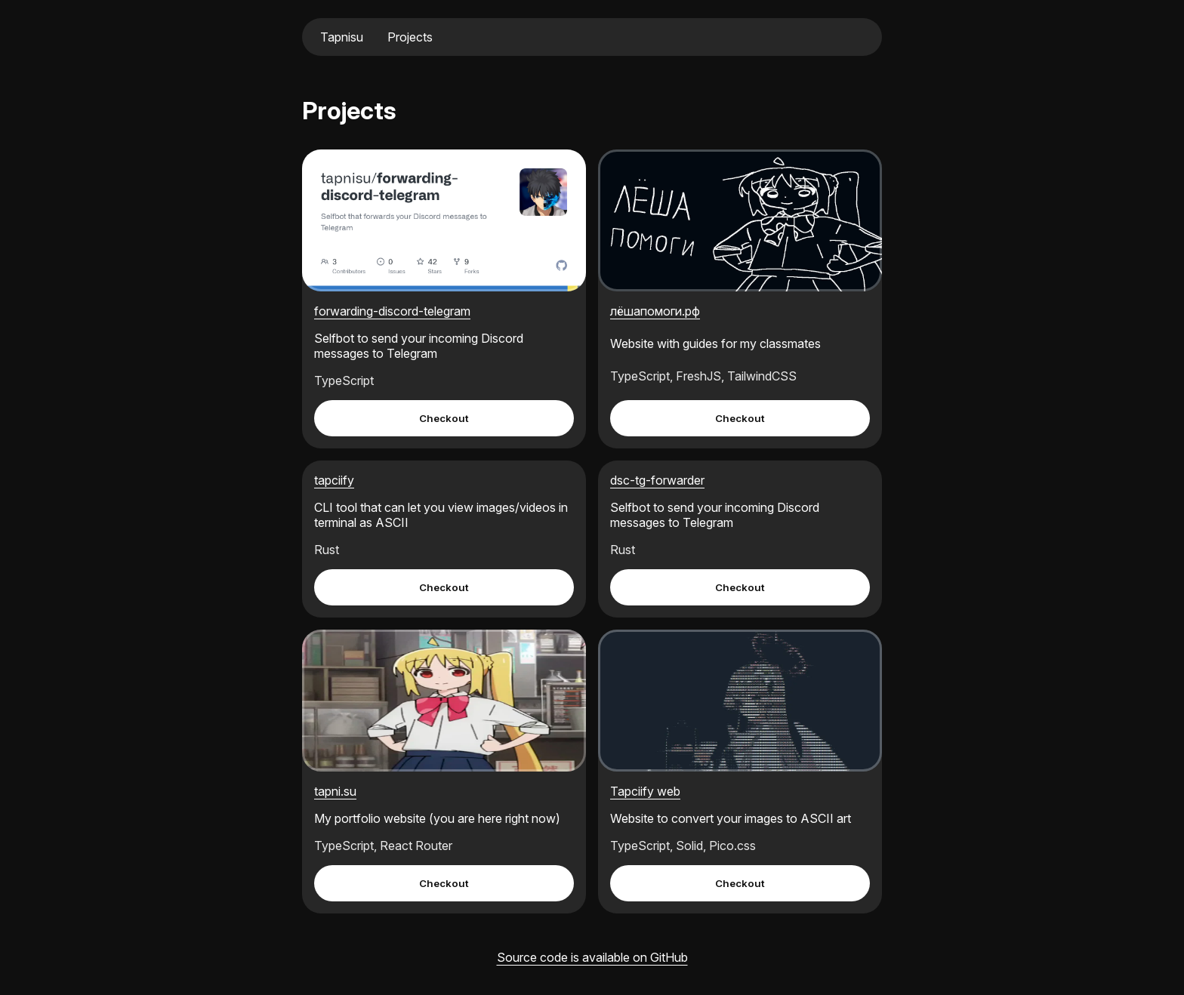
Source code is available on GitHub (592, 957)
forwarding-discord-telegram (392, 311)
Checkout (444, 418)
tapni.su (335, 791)
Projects (410, 37)
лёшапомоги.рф (655, 311)
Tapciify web (645, 791)
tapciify (334, 480)
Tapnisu (341, 37)
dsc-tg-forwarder (657, 480)
